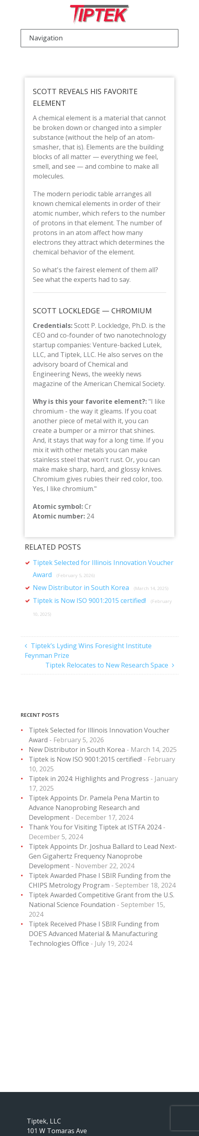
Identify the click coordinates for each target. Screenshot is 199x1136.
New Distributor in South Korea (100, 587)
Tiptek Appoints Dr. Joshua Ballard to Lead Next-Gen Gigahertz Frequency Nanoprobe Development (103, 856)
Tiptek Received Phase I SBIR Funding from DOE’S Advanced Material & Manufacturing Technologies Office (94, 934)
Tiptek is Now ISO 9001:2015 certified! (85, 759)
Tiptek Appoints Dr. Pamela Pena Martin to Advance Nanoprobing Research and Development (94, 808)
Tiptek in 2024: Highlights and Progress (89, 778)
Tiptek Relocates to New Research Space (106, 665)
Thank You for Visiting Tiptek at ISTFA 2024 (95, 827)
